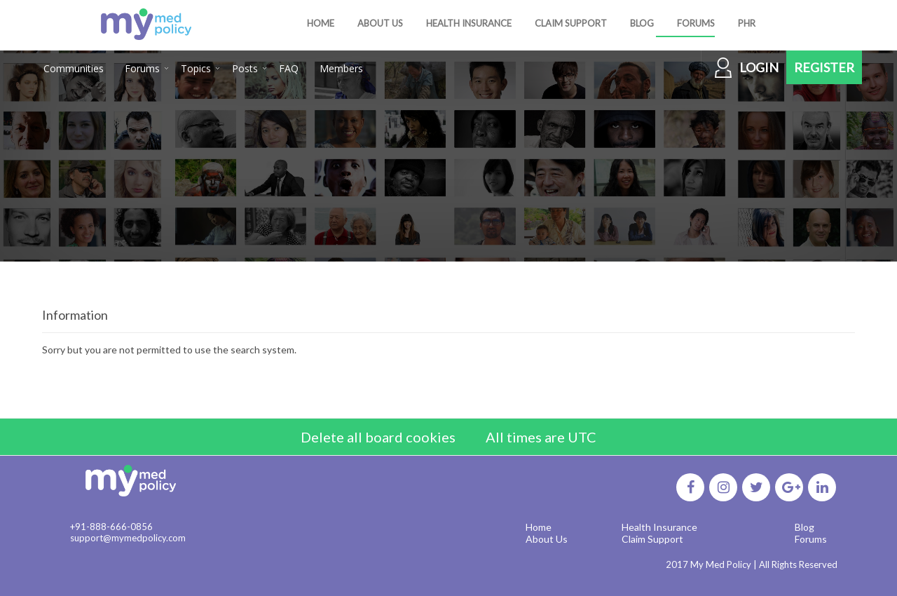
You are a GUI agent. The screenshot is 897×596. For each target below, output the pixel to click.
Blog (804, 527)
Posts (245, 68)
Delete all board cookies (378, 436)
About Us (547, 539)
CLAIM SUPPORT (571, 23)
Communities (73, 68)
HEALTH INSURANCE (469, 23)
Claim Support (652, 539)
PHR (746, 23)
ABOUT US (380, 23)
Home (539, 527)
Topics (196, 68)
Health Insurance (659, 527)
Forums (142, 68)
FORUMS (696, 23)
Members (341, 68)
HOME (320, 23)
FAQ (289, 68)
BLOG (642, 23)
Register (824, 67)
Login (759, 67)
